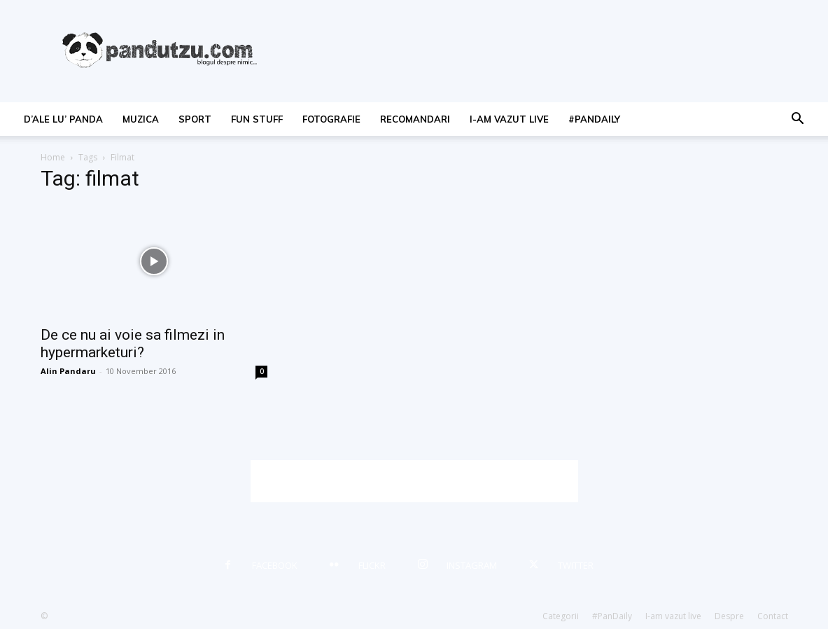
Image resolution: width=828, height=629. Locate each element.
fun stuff (257, 119)
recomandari (415, 119)
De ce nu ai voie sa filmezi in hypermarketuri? (133, 343)
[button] (797, 120)
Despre (729, 616)
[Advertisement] (414, 481)
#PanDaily (594, 119)
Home (53, 157)
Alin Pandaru (68, 371)
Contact (772, 616)
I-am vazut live (509, 119)
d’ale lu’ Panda (63, 119)
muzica (140, 119)
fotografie (331, 119)
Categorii (560, 616)
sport (194, 119)
